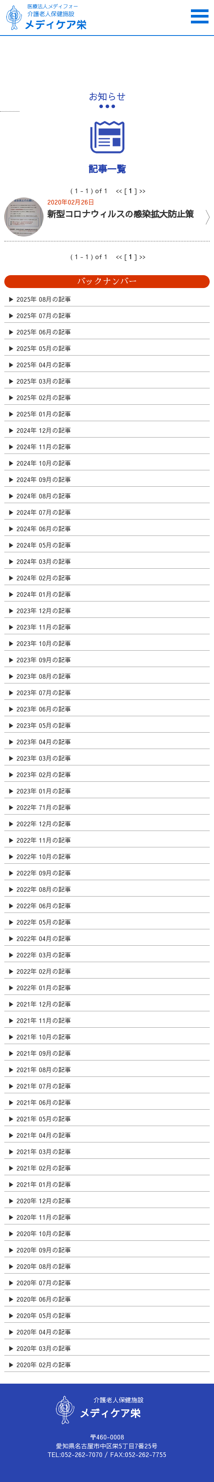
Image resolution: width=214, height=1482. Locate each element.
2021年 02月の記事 (43, 1168)
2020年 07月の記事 (43, 1282)
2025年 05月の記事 (43, 348)
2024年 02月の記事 (43, 577)
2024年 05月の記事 (43, 545)
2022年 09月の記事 (43, 872)
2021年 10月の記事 (43, 1036)
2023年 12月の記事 (43, 610)
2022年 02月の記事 (43, 971)
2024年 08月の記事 (43, 495)
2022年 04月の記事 (43, 938)
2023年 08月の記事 (43, 676)
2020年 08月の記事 (43, 1266)
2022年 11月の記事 (43, 840)
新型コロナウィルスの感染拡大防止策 (120, 214)
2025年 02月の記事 (43, 397)
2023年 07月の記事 (43, 692)
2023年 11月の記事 (43, 627)
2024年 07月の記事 (43, 512)
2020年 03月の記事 (43, 1348)
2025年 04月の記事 (43, 364)
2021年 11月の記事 (43, 1020)
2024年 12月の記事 (43, 430)
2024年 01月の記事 (43, 594)
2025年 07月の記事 (43, 315)
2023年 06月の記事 (43, 709)
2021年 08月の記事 (43, 1069)
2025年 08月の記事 (43, 299)
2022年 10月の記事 (43, 856)
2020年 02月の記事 (43, 1364)
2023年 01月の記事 (43, 790)
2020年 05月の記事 (43, 1315)
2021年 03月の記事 (43, 1151)
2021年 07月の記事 (43, 1086)
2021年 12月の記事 (43, 1004)
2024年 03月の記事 (43, 561)
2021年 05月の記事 (43, 1118)
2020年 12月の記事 (43, 1200)
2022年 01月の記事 (43, 987)
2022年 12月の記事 (43, 823)
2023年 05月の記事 (43, 725)
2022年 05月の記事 (43, 922)
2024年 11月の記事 (43, 446)
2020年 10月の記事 (43, 1233)
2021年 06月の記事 (43, 1102)
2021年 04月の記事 (43, 1135)
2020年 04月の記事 (43, 1331)
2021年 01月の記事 (43, 1184)
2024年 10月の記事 (43, 463)
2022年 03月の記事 (43, 954)
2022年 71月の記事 (43, 807)
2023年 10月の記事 (43, 643)
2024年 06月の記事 (43, 528)
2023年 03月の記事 (43, 758)
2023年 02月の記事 (43, 774)
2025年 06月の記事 (43, 331)
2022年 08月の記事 (43, 889)
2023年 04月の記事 (43, 741)
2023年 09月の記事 (43, 659)
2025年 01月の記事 (43, 413)
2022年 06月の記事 (43, 905)
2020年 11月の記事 (43, 1217)
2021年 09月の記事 (43, 1053)
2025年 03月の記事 (43, 381)
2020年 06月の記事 (43, 1299)
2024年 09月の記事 (43, 479)
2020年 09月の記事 (43, 1249)
